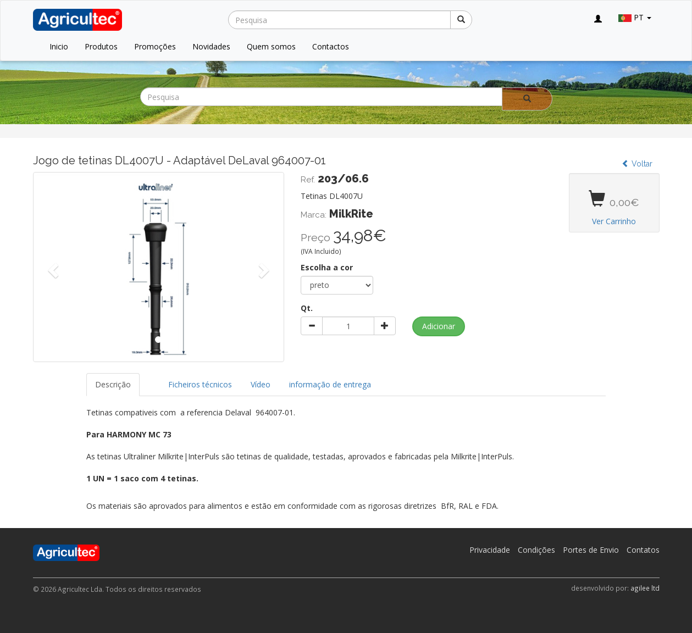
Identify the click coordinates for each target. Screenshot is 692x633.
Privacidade (489, 550)
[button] (52, 267)
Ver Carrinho (614, 221)
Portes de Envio (591, 550)
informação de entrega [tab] (330, 384)
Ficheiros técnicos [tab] (200, 384)
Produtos (101, 46)
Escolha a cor (327, 267)
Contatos (643, 550)
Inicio (58, 46)
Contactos (330, 46)
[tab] (149, 379)
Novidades (211, 46)
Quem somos (271, 46)
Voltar (637, 163)
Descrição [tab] (113, 384)
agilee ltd (645, 588)
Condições (536, 550)
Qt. (307, 308)
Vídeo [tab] (260, 384)
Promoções (155, 46)
